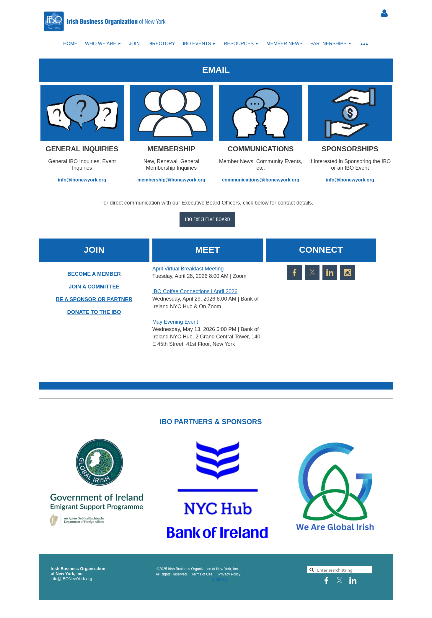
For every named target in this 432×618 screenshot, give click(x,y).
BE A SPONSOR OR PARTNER (94, 299)
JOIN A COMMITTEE (94, 287)
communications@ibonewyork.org (260, 179)
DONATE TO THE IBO (94, 312)
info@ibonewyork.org (82, 179)
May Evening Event (175, 322)
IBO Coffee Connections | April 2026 (195, 291)
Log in (384, 13)
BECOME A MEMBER (94, 274)
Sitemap (219, 579)
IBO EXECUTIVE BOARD (207, 219)
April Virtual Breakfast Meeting (188, 269)
